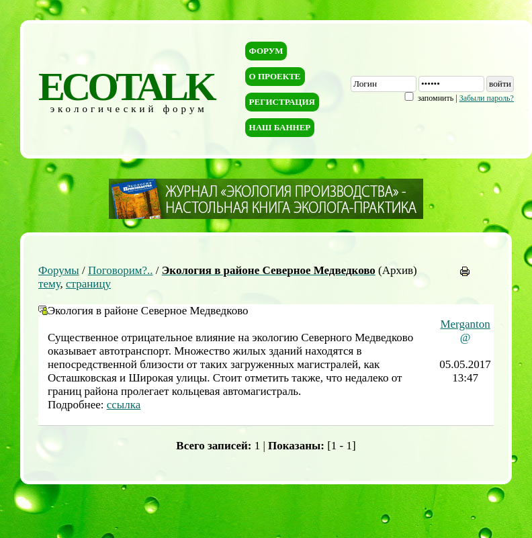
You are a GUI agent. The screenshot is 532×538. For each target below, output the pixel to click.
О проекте (275, 76)
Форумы (58, 270)
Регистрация (282, 102)
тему (49, 283)
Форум (266, 51)
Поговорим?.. (120, 270)
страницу (88, 283)
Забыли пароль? (486, 98)
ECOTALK (126, 86)
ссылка (124, 404)
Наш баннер (280, 127)
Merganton (465, 324)
